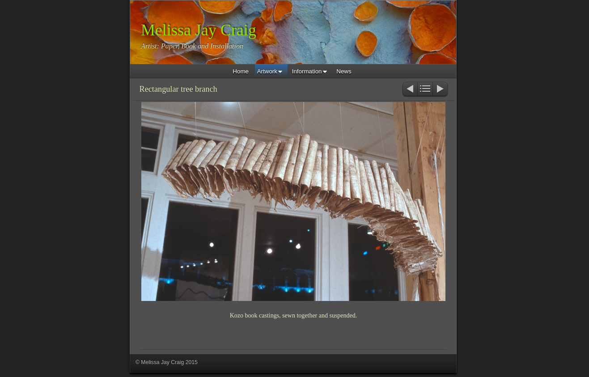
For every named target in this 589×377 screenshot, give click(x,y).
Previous (409, 89)
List (425, 89)
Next (441, 89)
